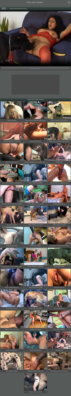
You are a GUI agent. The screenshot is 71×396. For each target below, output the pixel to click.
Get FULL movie (35, 68)
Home (4, 8)
